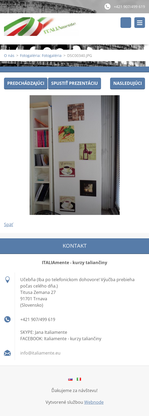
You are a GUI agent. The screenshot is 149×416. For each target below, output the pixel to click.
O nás (9, 55)
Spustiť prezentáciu (74, 83)
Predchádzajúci (25, 83)
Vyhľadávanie (125, 22)
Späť (8, 224)
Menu (139, 22)
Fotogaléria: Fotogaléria (41, 55)
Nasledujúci (127, 83)
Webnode (94, 402)
